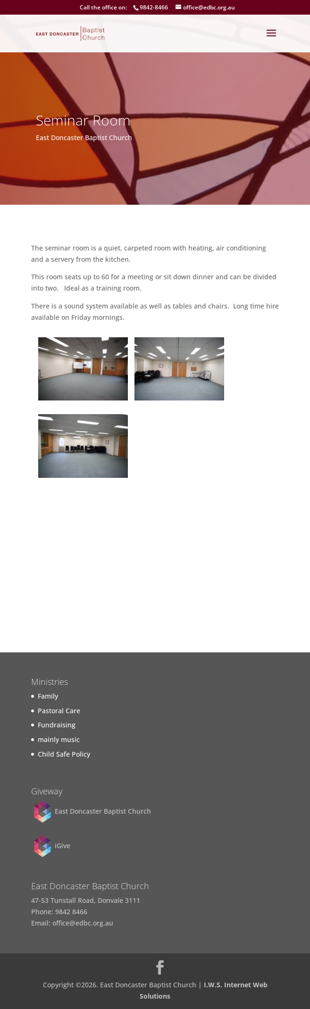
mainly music (59, 739)
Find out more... (155, 614)
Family (48, 696)
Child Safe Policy (64, 754)
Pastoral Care (59, 710)
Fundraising (56, 724)
